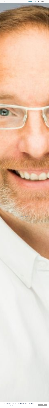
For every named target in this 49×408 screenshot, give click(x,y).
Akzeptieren (40, 405)
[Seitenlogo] (7, 1)
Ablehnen (45, 405)
